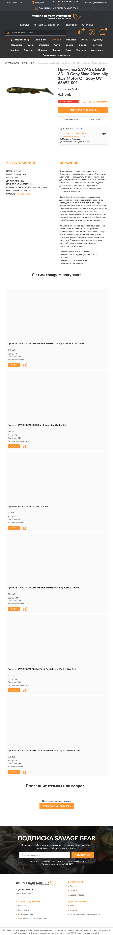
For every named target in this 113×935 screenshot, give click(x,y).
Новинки (71, 25)
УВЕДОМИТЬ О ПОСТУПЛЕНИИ (83, 110)
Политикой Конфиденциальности (70, 861)
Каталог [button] (24, 25)
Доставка (74, 886)
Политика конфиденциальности (85, 915)
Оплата (73, 891)
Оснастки (44, 45)
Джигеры (28, 50)
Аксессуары (97, 50)
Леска (68, 50)
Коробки (14, 50)
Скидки (73, 910)
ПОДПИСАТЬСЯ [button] (82, 855)
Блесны (84, 40)
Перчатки (81, 50)
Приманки (56, 40)
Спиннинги (40, 40)
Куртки (57, 45)
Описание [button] (95, 119)
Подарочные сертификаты (56, 55)
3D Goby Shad (23, 194)
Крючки (56, 50)
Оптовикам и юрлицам (47, 25)
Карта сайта (23, 910)
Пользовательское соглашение (32, 919)
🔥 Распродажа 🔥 (20, 40)
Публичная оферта (26, 915)
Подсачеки (17, 45)
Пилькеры (83, 45)
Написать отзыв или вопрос (57, 806)
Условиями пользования (51, 864)
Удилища (98, 40)
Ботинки (97, 45)
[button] (66, 4)
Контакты (87, 25)
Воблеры (71, 40)
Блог (72, 906)
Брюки (69, 45)
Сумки (30, 45)
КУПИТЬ (14, 365)
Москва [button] (78, 129)
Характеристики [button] (70, 119)
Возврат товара (77, 895)
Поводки (43, 50)
